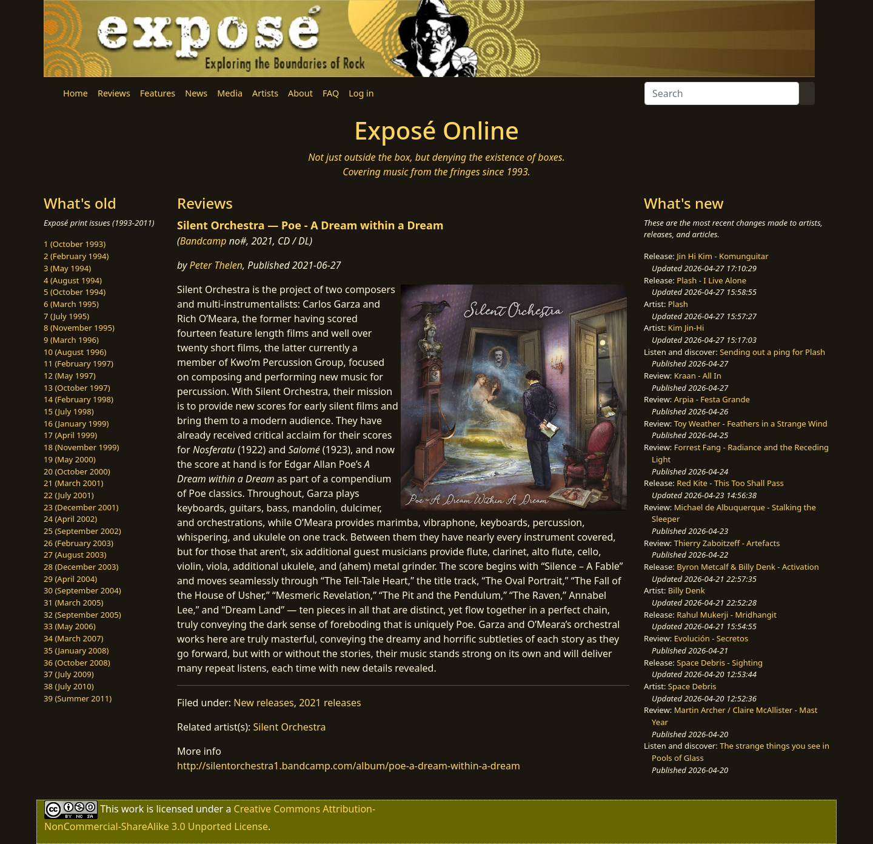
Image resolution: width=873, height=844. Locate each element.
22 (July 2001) (69, 495)
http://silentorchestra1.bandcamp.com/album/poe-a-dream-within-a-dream (348, 765)
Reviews (114, 93)
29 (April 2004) (70, 578)
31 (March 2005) (73, 602)
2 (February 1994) (76, 256)
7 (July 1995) (66, 316)
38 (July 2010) (69, 686)
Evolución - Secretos (711, 638)
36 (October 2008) (77, 662)
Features (157, 93)
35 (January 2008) (76, 650)
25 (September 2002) (82, 530)
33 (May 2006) (70, 626)
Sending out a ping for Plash (772, 351)
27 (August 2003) (75, 554)
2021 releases (330, 702)
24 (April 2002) (70, 518)
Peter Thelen (216, 265)
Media (229, 93)
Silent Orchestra (289, 727)
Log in (361, 93)
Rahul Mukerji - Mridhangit (727, 614)
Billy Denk (686, 590)
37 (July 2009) (69, 674)
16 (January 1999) (76, 423)
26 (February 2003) (78, 543)
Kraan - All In (697, 375)
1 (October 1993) (74, 243)
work (132, 808)
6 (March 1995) (71, 304)
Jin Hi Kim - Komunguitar (722, 256)
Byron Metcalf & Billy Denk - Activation (748, 566)
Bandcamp (203, 241)
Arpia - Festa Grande (712, 399)
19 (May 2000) (70, 459)
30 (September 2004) (82, 590)
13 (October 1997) (77, 387)
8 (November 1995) (79, 327)
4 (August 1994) (73, 280)
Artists (265, 93)
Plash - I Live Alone (711, 280)
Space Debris (692, 686)
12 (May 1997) (70, 375)
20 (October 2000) (77, 471)
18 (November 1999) (81, 447)
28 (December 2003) (81, 566)
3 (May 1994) (67, 268)
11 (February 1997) (78, 363)
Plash (678, 304)
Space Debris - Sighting (720, 662)
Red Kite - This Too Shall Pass (730, 483)
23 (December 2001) (81, 507)
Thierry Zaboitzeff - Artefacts (727, 543)
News (196, 93)
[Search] (721, 93)
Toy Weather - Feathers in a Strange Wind (751, 423)
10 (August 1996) (75, 351)
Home (75, 93)
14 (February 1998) (78, 399)
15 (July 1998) (69, 411)
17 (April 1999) (70, 435)
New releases (263, 702)
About (300, 93)
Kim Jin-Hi (686, 327)
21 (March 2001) (73, 483)
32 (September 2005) (82, 614)
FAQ (331, 93)
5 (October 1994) (74, 291)
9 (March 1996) (71, 339)
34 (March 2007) (73, 638)
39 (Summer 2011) (78, 698)
